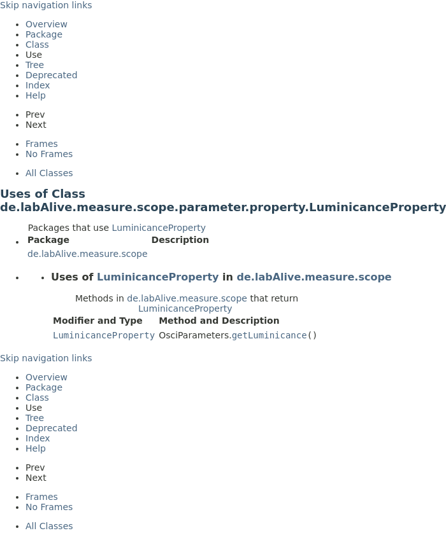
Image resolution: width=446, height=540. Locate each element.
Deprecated (51, 75)
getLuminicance (269, 335)
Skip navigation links (46, 5)
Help (35, 95)
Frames (41, 144)
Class (37, 44)
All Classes (49, 173)
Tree (34, 65)
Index (37, 85)
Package (43, 34)
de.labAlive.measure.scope (87, 254)
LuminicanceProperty (159, 228)
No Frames (49, 154)
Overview (46, 24)
